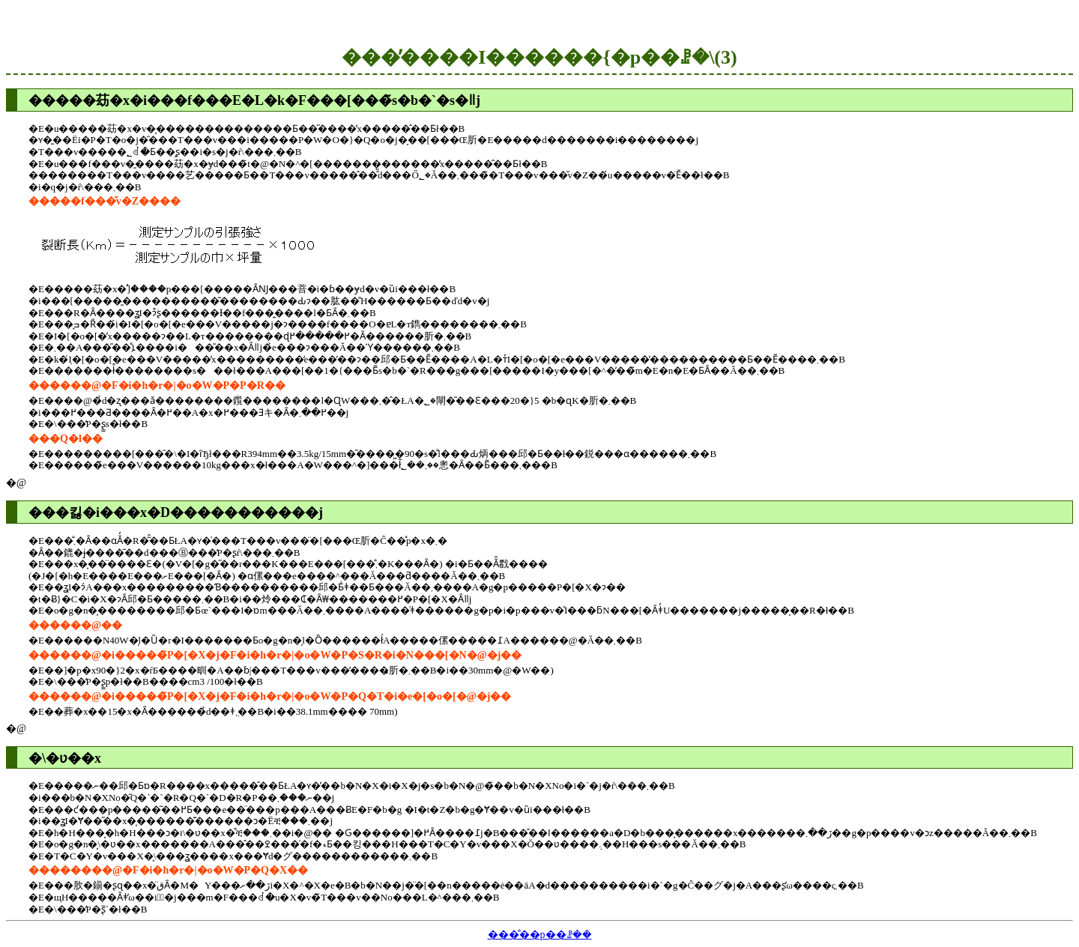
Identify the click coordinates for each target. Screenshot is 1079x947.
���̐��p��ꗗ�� (540, 934)
